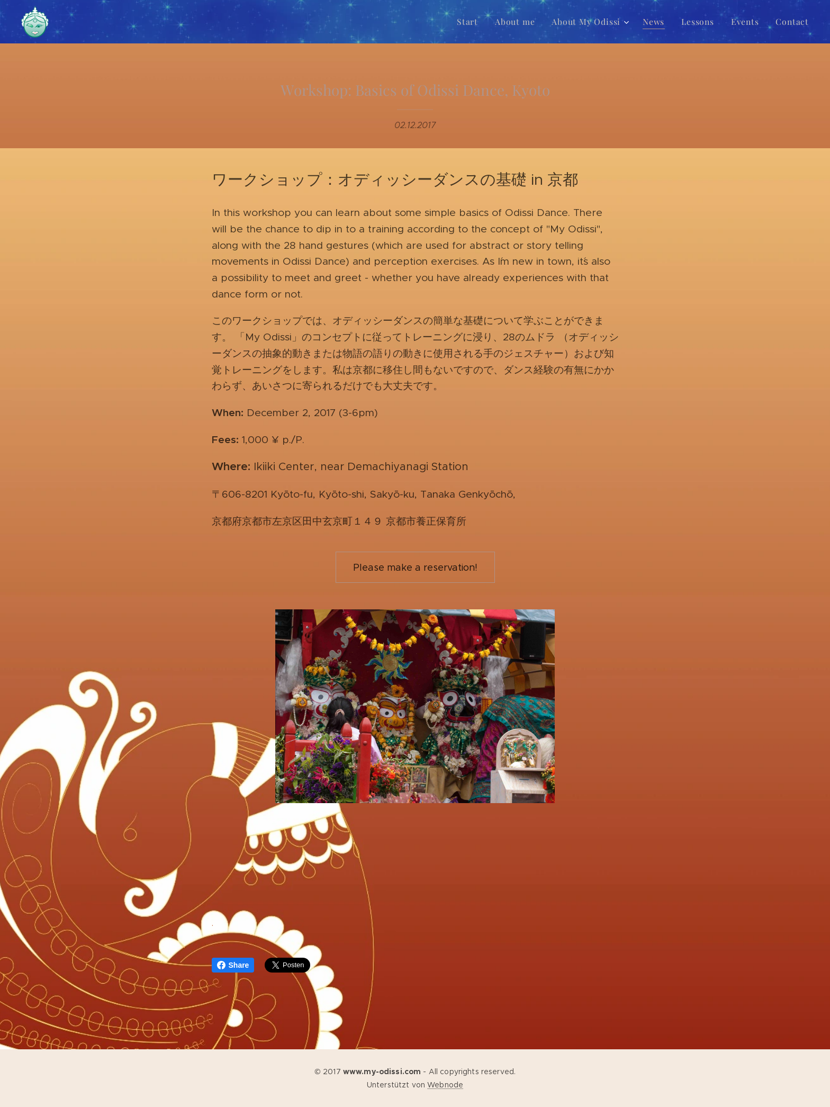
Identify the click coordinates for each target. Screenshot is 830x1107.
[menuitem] (479, 21)
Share (233, 965)
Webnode (445, 1085)
